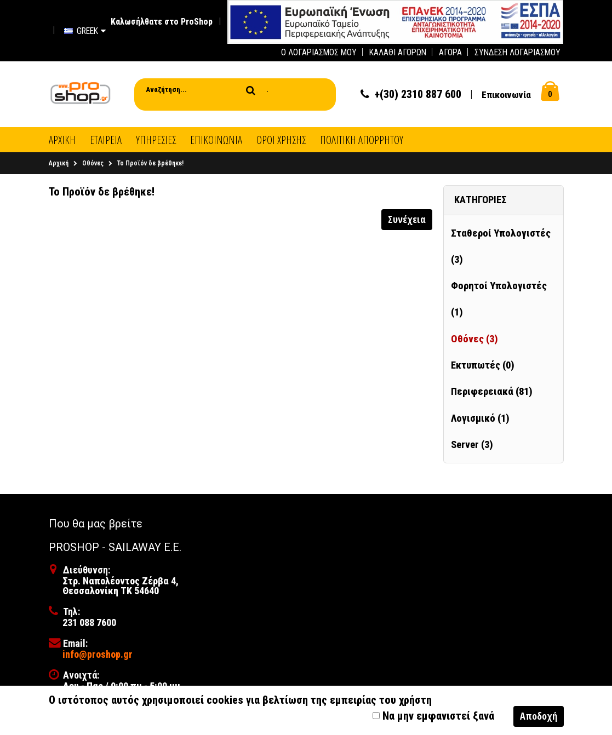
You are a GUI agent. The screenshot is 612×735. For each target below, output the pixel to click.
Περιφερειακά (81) (492, 392)
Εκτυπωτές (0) (482, 365)
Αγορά (450, 52)
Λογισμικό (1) (480, 418)
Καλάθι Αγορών (397, 52)
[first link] (395, 21)
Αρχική (58, 163)
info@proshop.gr (97, 654)
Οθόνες (93, 163)
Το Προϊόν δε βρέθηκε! (150, 163)
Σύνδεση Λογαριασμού (517, 52)
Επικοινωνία (506, 94)
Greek (85, 31)
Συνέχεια (407, 219)
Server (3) (472, 445)
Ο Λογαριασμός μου (319, 52)
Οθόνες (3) (474, 339)
